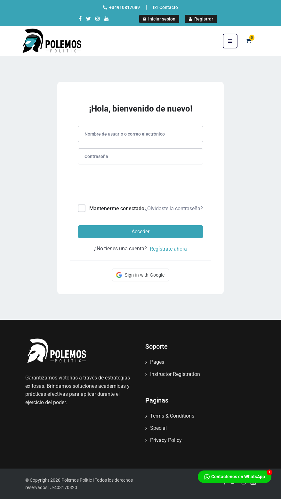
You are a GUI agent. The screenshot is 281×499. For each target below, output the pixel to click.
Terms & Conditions (172, 416)
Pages (157, 362)
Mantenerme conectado (116, 208)
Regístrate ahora (168, 249)
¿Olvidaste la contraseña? (174, 208)
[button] (140, 275)
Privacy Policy (166, 440)
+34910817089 (124, 7)
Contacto (168, 7)
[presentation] (121, 186)
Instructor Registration (175, 374)
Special (158, 428)
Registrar (201, 18)
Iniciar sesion (159, 18)
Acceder (140, 232)
